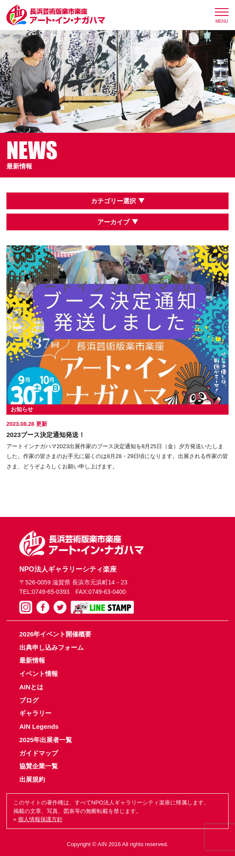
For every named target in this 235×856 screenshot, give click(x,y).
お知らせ (22, 409)
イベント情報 (38, 673)
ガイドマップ (38, 753)
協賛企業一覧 (38, 766)
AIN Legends (39, 726)
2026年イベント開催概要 (55, 634)
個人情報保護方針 (40, 819)
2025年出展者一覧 (45, 739)
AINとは (31, 687)
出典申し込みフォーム (51, 647)
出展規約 (32, 779)
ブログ (29, 700)
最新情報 (32, 660)
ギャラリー (35, 713)
